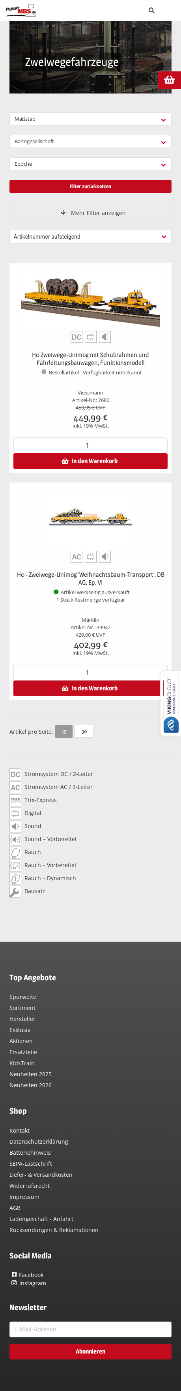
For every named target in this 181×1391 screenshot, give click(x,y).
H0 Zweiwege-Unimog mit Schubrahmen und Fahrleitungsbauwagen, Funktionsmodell (90, 358)
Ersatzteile (23, 1052)
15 (64, 731)
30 (84, 731)
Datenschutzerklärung (38, 1141)
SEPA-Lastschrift (30, 1163)
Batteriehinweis (30, 1152)
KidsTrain (22, 1063)
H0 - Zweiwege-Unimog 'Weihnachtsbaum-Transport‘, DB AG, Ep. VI (90, 578)
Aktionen (21, 1041)
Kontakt (19, 1130)
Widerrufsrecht (29, 1185)
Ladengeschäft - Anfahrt (41, 1219)
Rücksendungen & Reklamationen (54, 1230)
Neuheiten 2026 (30, 1085)
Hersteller (22, 1019)
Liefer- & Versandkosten (41, 1174)
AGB (15, 1208)
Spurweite (22, 996)
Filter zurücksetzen (90, 186)
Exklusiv (19, 1030)
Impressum (24, 1196)
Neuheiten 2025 (30, 1074)
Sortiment (22, 1007)
